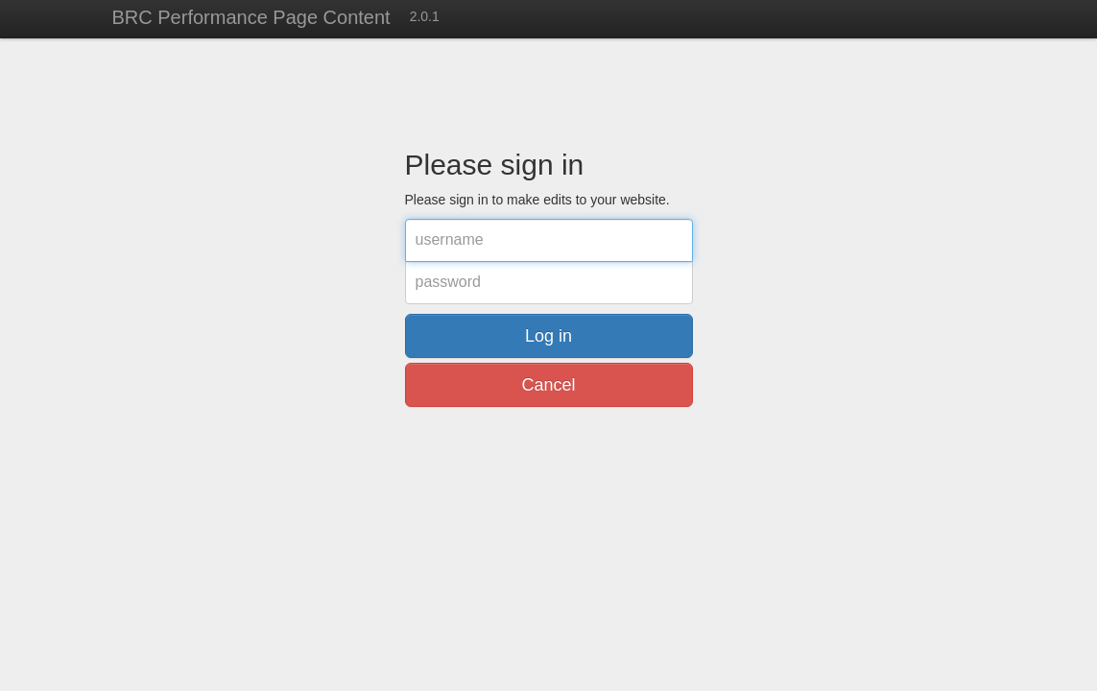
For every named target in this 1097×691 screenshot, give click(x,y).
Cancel (548, 384)
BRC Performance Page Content (251, 17)
